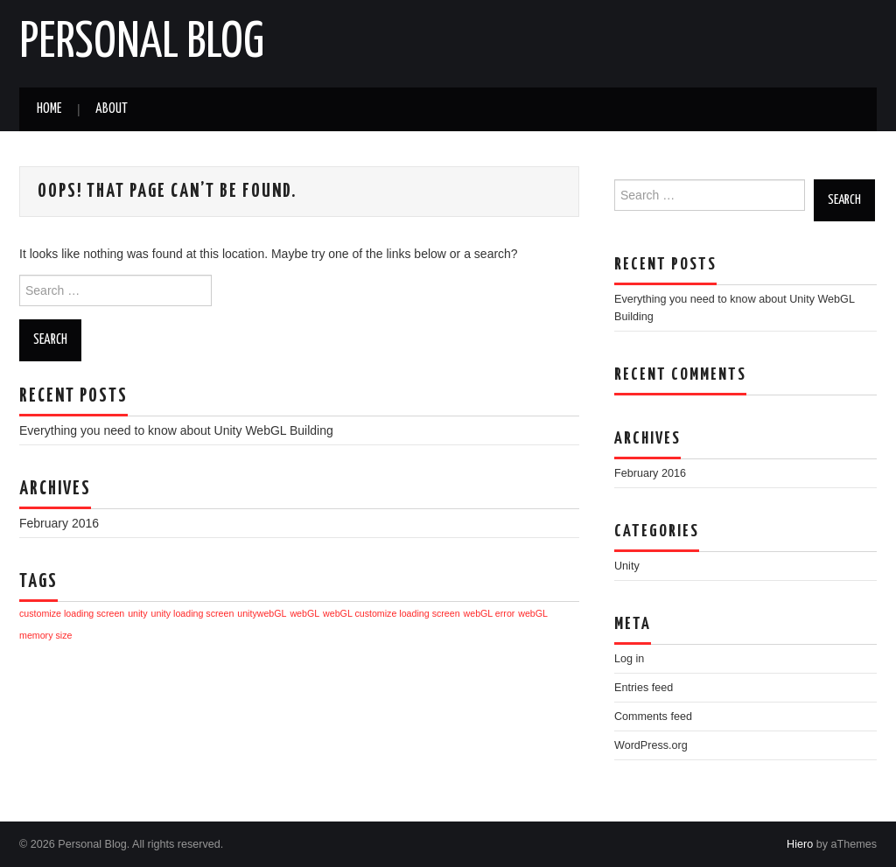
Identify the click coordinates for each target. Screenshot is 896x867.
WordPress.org (651, 745)
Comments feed (653, 716)
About (111, 108)
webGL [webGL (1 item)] (304, 613)
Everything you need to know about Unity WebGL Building (176, 430)
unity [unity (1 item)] (138, 613)
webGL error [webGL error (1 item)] (489, 613)
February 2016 (59, 523)
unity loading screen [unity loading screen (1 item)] (192, 613)
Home (49, 108)
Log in (629, 659)
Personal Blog (141, 42)
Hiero (800, 844)
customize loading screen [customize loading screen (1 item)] (71, 613)
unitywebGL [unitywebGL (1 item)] (261, 613)
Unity (627, 566)
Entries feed (643, 688)
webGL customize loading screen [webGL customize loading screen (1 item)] (391, 613)
